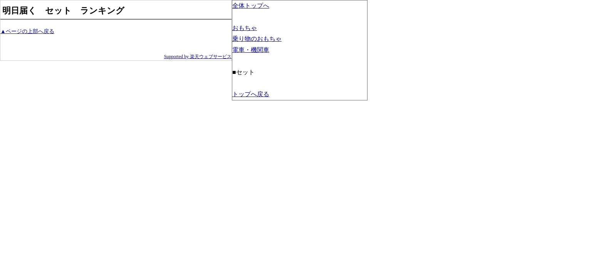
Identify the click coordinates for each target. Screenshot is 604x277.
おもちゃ (244, 28)
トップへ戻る (250, 94)
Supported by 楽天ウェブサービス (198, 56)
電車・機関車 (250, 50)
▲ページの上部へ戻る (27, 31)
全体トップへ (250, 5)
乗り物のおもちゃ (257, 38)
